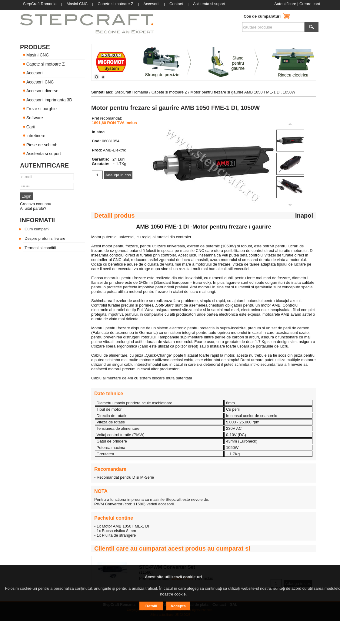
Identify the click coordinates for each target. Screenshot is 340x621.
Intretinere (35, 135)
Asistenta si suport (43, 153)
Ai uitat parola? (33, 208)
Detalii (151, 606)
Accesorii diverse (42, 90)
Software (34, 117)
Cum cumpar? (37, 229)
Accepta (178, 606)
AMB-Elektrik (114, 150)
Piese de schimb (42, 144)
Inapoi (304, 215)
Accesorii (35, 72)
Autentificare (285, 4)
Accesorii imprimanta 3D (49, 99)
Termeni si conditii (40, 248)
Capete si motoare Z (45, 63)
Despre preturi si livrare (45, 238)
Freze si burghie (41, 108)
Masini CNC (37, 55)
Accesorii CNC (40, 81)
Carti (30, 126)
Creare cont (309, 4)
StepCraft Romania (131, 92)
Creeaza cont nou (35, 204)
